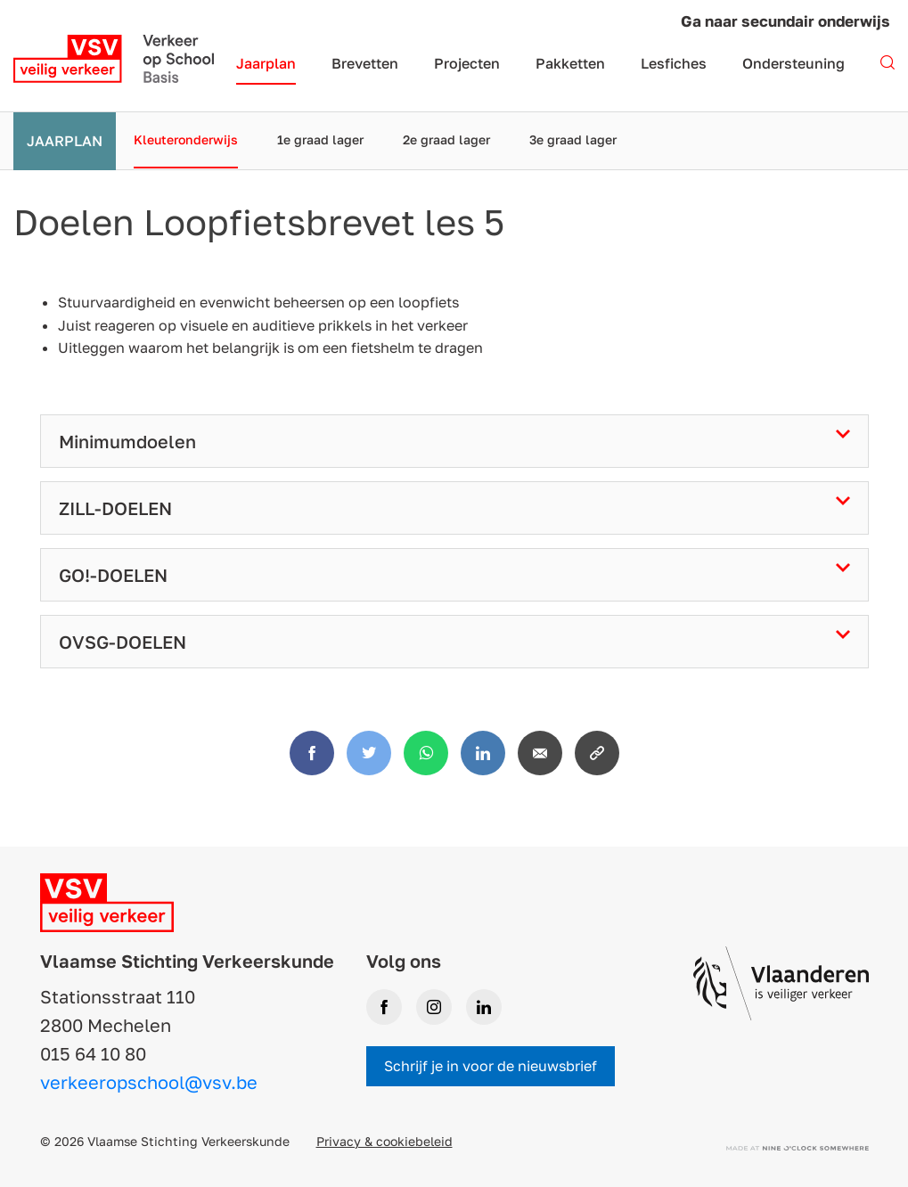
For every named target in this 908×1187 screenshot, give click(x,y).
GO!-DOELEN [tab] (113, 574)
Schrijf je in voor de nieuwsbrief (490, 1066)
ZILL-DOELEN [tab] (115, 508)
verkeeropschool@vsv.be (149, 1082)
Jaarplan (64, 141)
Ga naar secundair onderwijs (785, 21)
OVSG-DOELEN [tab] (122, 641)
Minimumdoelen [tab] (127, 441)
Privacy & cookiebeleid (384, 1141)
